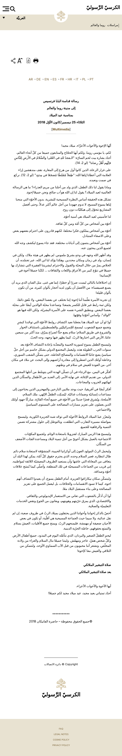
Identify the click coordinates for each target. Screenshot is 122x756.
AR (31, 79)
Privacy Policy (61, 745)
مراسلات (112, 25)
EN (47, 79)
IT (77, 79)
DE (38, 79)
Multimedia (61, 129)
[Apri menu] (5, 8)
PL (84, 79)
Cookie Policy (61, 739)
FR (62, 79)
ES (54, 79)
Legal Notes (61, 734)
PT (92, 79)
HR (70, 79)
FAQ (61, 728)
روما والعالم (98, 25)
